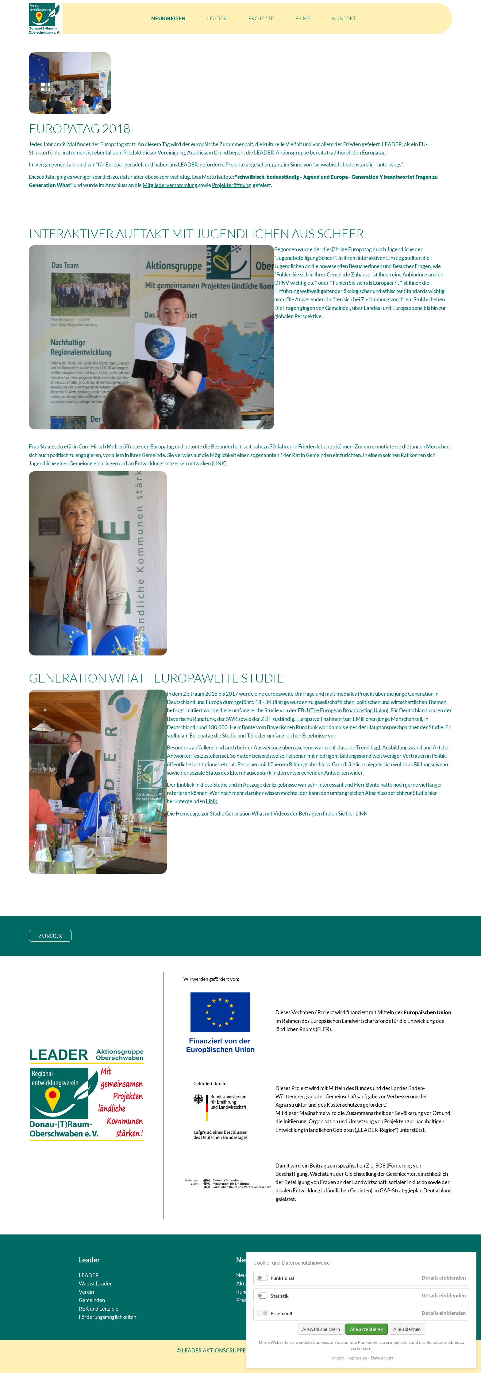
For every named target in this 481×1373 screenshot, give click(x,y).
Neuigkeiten (168, 18)
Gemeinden (92, 1300)
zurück (50, 935)
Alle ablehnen (407, 1329)
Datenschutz (382, 1357)
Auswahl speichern (321, 1329)
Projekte (261, 18)
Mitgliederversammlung (170, 185)
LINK (219, 463)
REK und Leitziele (98, 1308)
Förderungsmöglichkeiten (107, 1317)
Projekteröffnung (231, 185)
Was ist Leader (95, 1283)
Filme (302, 18)
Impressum (357, 1357)
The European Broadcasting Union (348, 710)
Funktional (282, 1278)
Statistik (280, 1296)
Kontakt (344, 18)
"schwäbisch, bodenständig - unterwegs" (358, 164)
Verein (86, 1292)
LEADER (217, 18)
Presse (243, 1300)
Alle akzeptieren (366, 1329)
